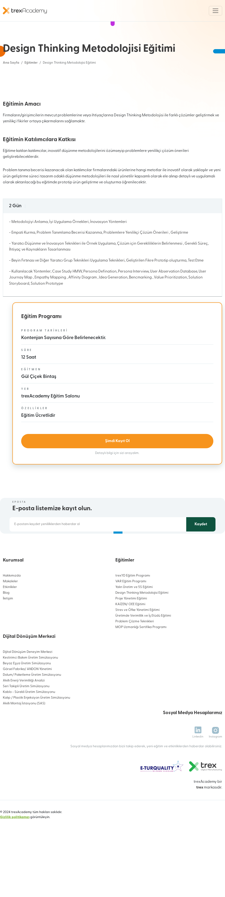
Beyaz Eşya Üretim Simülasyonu (27, 699)
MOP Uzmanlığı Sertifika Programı (140, 663)
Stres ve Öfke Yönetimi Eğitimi (137, 645)
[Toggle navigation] (215, 10)
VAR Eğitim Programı (130, 617)
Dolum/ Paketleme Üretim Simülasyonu (32, 710)
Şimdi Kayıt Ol (117, 477)
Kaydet (201, 560)
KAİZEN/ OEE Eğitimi (130, 640)
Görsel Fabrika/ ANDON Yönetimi (27, 704)
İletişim (8, 634)
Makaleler (10, 617)
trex (199, 823)
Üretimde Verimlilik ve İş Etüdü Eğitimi (143, 651)
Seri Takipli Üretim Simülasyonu (26, 722)
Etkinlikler (10, 622)
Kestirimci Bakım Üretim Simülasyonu (30, 693)
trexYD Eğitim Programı (132, 611)
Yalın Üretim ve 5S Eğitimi (134, 622)
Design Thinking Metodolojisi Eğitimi (141, 628)
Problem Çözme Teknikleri (134, 657)
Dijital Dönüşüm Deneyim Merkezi (27, 687)
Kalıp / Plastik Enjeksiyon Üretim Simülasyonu (36, 733)
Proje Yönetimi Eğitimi (131, 634)
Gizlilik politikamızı (14, 852)
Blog (6, 628)
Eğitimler (31, 63)
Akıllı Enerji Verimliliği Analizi (24, 716)
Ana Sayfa (11, 63)
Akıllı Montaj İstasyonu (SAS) (24, 739)
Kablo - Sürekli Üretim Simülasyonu (29, 727)
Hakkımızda (12, 611)
